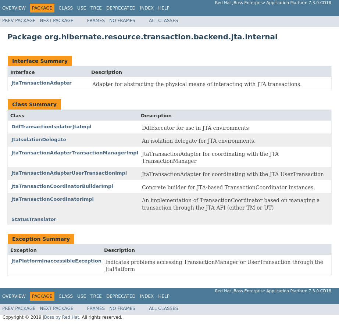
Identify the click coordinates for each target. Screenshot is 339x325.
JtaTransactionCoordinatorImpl (52, 199)
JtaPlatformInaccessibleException (56, 261)
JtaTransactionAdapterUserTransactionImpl (69, 173)
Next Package (57, 20)
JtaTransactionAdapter (41, 83)
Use (81, 8)
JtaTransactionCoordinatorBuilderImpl (62, 186)
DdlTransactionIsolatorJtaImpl (51, 126)
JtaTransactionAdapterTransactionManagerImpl (74, 153)
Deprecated (121, 8)
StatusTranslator (33, 219)
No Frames (122, 20)
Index (147, 8)
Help (164, 8)
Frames (96, 20)
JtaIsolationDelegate (38, 139)
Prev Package (19, 20)
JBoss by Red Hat (61, 317)
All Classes (163, 20)
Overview (14, 8)
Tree (96, 8)
